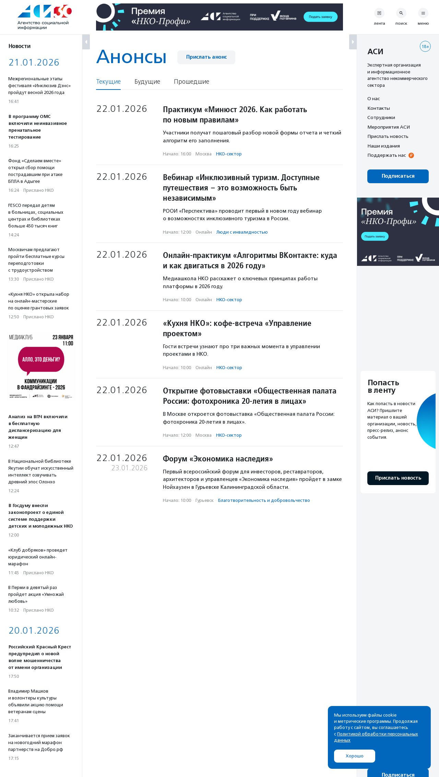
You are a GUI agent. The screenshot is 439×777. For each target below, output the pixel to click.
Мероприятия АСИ (388, 127)
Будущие (147, 81)
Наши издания (383, 146)
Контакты (378, 108)
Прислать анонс (206, 57)
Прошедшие (191, 81)
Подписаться (398, 176)
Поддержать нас (386, 155)
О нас (373, 98)
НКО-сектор (229, 153)
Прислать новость (387, 136)
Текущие (108, 81)
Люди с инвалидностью (242, 232)
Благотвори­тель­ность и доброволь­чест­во (264, 500)
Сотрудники (381, 117)
